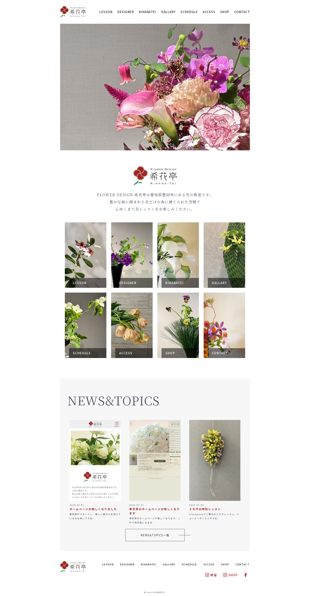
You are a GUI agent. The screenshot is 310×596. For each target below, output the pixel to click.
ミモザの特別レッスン (205, 509)
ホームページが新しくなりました (93, 509)
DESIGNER (125, 12)
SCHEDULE (189, 12)
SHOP (224, 12)
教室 (211, 575)
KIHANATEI (147, 12)
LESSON (105, 12)
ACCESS (209, 12)
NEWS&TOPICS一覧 (155, 535)
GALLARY (168, 12)
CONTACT (242, 12)
